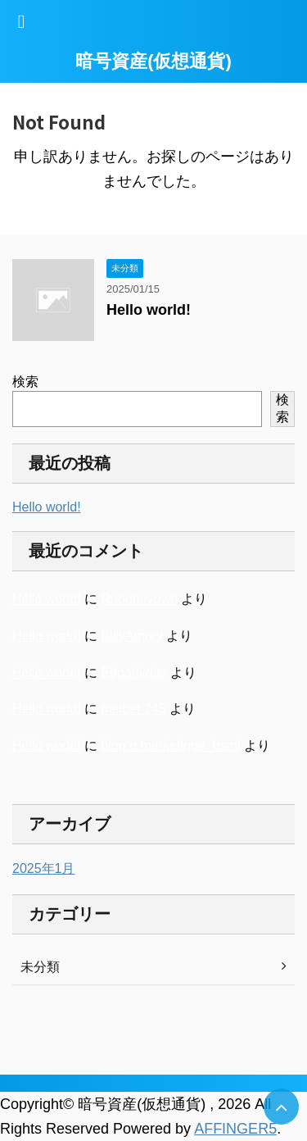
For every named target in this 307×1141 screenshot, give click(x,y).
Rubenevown (139, 599)
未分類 (40, 967)
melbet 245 (133, 709)
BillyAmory (132, 636)
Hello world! (148, 310)
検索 (25, 382)
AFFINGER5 (235, 1129)
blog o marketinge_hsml (170, 745)
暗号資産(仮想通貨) (153, 61)
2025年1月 (43, 868)
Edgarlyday (133, 673)
